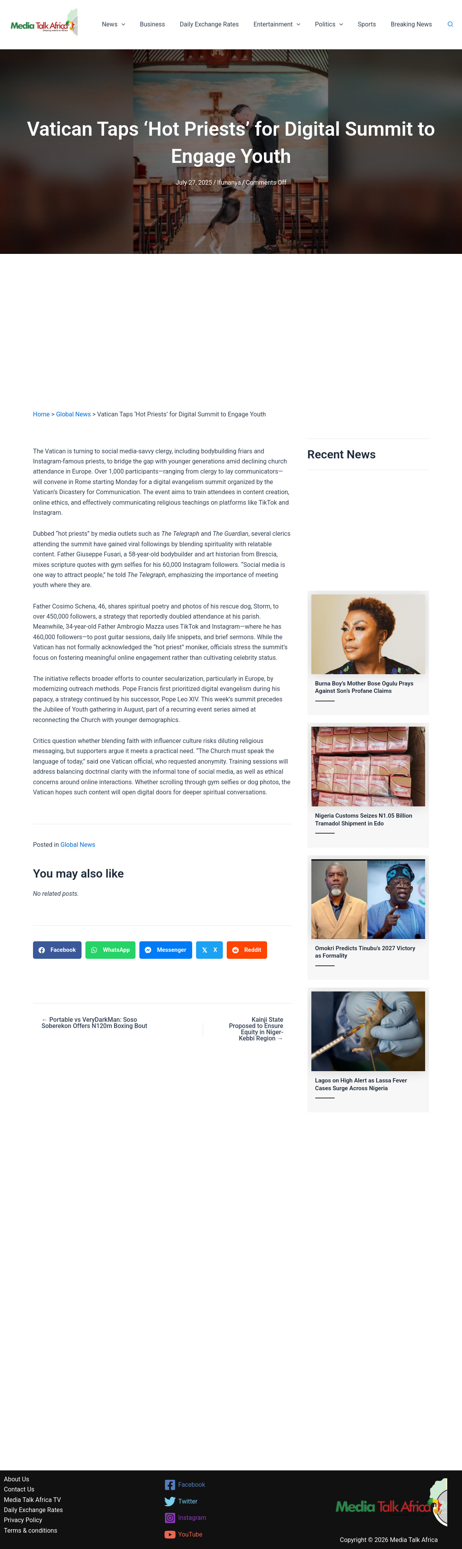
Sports (370, 24)
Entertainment (285, 24)
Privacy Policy (23, 1520)
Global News (73, 414)
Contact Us (19, 1489)
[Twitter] (231, 1501)
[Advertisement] (231, 339)
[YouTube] (231, 1534)
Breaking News (412, 24)
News (128, 24)
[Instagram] (231, 1518)
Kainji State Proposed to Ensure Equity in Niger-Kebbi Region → (256, 1029)
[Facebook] (231, 1485)
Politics (335, 24)
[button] (136, 24)
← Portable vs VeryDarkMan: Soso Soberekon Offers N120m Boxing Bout (94, 1023)
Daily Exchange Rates (219, 24)
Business (165, 24)
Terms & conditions (30, 1530)
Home (41, 414)
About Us (16, 1479)
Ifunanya (229, 182)
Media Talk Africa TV (32, 1500)
